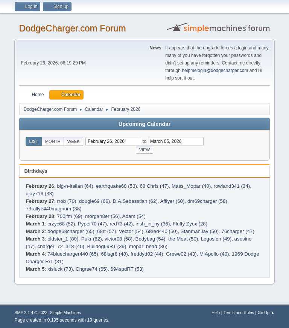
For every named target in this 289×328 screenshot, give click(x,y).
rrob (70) (66, 201)
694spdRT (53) (127, 269)
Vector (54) (131, 231)
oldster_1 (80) (62, 239)
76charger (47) (238, 231)
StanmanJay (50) (200, 231)
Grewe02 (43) (181, 254)
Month (53, 141)
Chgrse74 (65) (92, 269)
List (33, 141)
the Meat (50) (183, 239)
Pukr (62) (91, 239)
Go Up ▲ (266, 312)
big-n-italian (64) (75, 186)
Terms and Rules (239, 312)
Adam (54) (134, 216)
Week (73, 141)
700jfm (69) (69, 216)
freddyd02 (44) (147, 254)
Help (215, 312)
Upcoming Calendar (144, 124)
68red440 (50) (162, 231)
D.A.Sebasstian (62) (135, 201)
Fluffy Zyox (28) (190, 224)
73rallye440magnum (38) (53, 209)
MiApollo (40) (214, 254)
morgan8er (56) (102, 216)
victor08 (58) (118, 239)
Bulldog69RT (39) (106, 246)
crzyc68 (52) (61, 224)
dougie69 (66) (94, 201)
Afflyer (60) (172, 201)
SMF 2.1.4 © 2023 (30, 312)
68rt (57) (106, 231)
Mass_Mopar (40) (191, 186)
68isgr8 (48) (114, 254)
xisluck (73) (60, 269)
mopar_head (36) (148, 246)
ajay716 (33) (39, 193)
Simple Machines (65, 312)
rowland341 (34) (232, 186)
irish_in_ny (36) (152, 224)
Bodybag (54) (150, 239)
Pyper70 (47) (92, 224)
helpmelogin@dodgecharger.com (215, 70)
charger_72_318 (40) (61, 246)
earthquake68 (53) (116, 186)
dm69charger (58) (207, 201)
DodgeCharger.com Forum (72, 28)
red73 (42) (121, 224)
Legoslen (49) (216, 239)
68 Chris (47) (154, 186)
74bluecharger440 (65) (72, 254)
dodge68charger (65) (70, 231)
